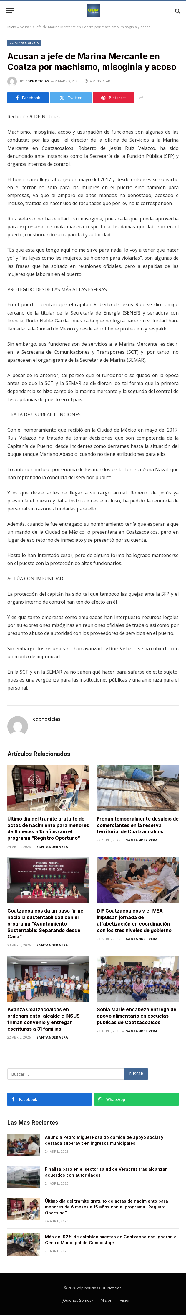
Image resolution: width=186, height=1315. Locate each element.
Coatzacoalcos (24, 42)
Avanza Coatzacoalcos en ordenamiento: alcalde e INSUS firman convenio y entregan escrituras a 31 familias (43, 1018)
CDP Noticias (110, 1288)
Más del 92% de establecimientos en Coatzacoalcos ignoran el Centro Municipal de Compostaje (111, 1239)
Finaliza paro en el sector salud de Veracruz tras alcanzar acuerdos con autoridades (106, 1172)
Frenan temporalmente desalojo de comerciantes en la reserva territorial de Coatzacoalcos (138, 825)
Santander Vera (52, 846)
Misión (106, 1300)
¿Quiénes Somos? (77, 1300)
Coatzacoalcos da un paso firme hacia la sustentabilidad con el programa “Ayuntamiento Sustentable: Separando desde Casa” (45, 923)
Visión (125, 1300)
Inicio (11, 27)
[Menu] (10, 10)
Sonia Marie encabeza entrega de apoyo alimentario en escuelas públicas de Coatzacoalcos (136, 1015)
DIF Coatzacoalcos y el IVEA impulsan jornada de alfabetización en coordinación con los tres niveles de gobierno (134, 920)
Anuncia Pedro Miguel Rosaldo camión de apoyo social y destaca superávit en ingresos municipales (104, 1140)
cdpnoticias (37, 81)
